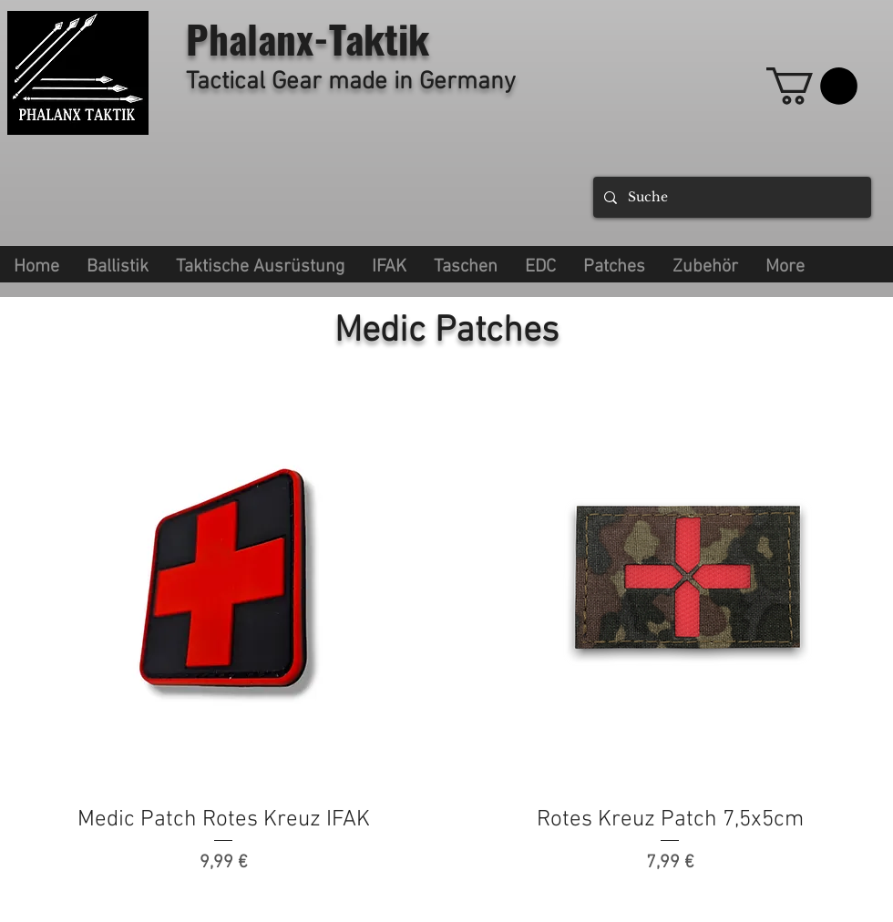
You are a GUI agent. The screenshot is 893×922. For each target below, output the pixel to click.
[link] (811, 86)
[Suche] (730, 197)
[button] (260, 264)
